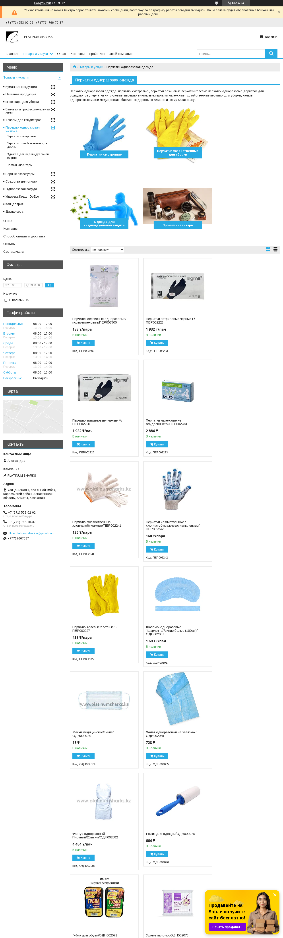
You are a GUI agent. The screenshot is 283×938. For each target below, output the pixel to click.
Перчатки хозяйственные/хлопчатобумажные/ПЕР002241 (168, 425)
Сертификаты (13, 251)
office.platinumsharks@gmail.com (31, 533)
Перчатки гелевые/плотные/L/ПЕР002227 (94, 530)
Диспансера (14, 211)
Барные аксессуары (20, 174)
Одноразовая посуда (21, 189)
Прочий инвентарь (103, 225)
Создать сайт (42, 3)
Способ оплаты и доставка (24, 236)
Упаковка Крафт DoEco (22, 196)
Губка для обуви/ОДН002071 (94, 736)
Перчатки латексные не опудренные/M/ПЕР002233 (92, 425)
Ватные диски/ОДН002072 (235, 736)
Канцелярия (14, 204)
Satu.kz (160, 929)
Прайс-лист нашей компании (110, 54)
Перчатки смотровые (103, 154)
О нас (61, 54)
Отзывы (9, 244)
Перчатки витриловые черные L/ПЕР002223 (168, 320)
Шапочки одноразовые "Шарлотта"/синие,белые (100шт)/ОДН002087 (170, 532)
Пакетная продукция (21, 94)
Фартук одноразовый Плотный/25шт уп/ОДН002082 (166, 635)
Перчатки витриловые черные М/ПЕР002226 (240, 320)
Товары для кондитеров (23, 120)
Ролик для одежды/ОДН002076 (239, 634)
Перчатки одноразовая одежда (23, 129)
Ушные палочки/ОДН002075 (165, 736)
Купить (86, 346)
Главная (12, 54)
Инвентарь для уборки (22, 102)
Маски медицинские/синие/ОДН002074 (235, 530)
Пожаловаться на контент (155, 933)
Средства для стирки (21, 181)
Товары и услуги (35, 54)
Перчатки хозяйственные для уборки (175, 152)
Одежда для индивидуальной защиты (246, 152)
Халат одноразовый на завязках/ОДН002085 (97, 635)
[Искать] (271, 53)
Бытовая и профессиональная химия (28, 111)
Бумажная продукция (21, 87)
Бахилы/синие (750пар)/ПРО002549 (90, 835)
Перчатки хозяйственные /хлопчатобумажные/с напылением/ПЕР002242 (235, 427)
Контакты (77, 54)
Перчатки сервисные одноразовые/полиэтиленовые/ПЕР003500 (96, 322)
